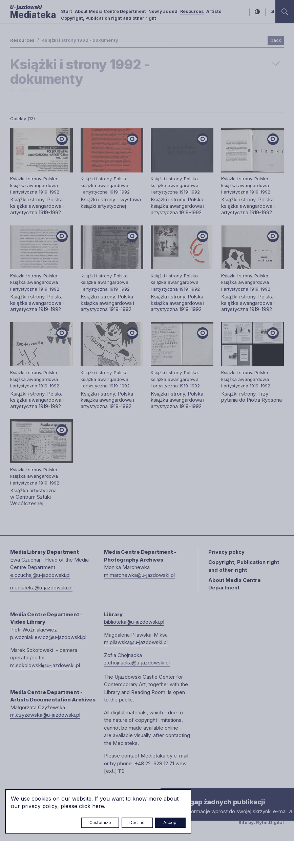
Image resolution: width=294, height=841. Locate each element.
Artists (214, 11)
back (276, 40)
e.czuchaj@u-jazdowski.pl (40, 575)
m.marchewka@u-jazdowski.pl (139, 575)
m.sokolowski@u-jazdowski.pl (45, 665)
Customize (100, 822)
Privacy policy (226, 552)
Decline (137, 822)
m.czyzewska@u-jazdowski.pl (45, 715)
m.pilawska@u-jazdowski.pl (136, 642)
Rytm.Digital (270, 822)
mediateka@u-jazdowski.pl (41, 587)
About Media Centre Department (110, 11)
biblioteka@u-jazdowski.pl (134, 622)
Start (66, 11)
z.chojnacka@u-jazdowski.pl (137, 662)
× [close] (167, 794)
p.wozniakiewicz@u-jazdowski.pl (48, 637)
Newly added (162, 11)
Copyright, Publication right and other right (108, 18)
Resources (192, 11)
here (98, 806)
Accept (170, 822)
